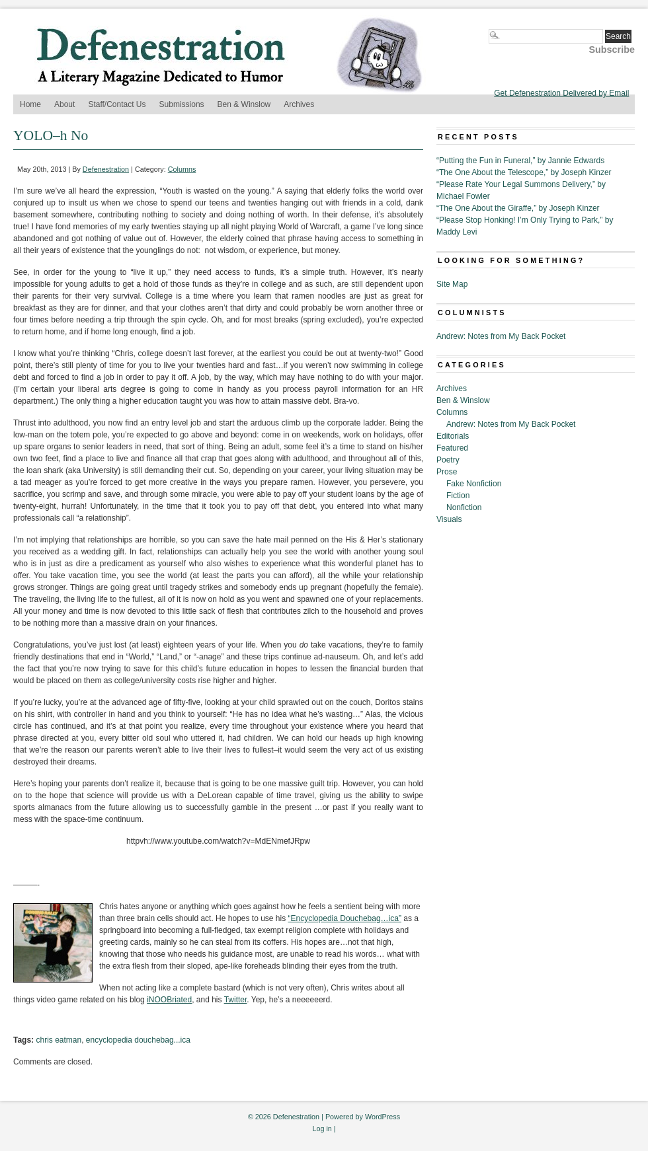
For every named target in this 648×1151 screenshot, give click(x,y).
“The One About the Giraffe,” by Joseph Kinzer (518, 208)
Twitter (235, 999)
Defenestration (106, 169)
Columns (182, 169)
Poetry (448, 459)
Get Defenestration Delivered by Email (561, 93)
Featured (452, 448)
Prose (446, 471)
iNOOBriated (169, 999)
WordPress (382, 1117)
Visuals (449, 519)
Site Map (451, 284)
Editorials (452, 436)
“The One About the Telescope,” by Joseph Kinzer (524, 172)
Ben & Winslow (244, 104)
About (64, 104)
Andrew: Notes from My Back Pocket (500, 336)
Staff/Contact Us (116, 104)
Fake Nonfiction (473, 483)
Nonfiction (463, 507)
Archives (299, 104)
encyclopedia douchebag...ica (138, 1040)
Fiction (457, 495)
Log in (321, 1128)
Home (30, 104)
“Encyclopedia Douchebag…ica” (344, 918)
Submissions (181, 104)
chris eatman (58, 1040)
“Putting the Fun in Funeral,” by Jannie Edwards (520, 160)
